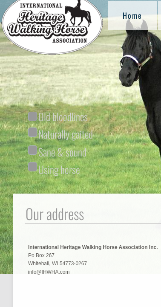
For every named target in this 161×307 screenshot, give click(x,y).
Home (132, 15)
